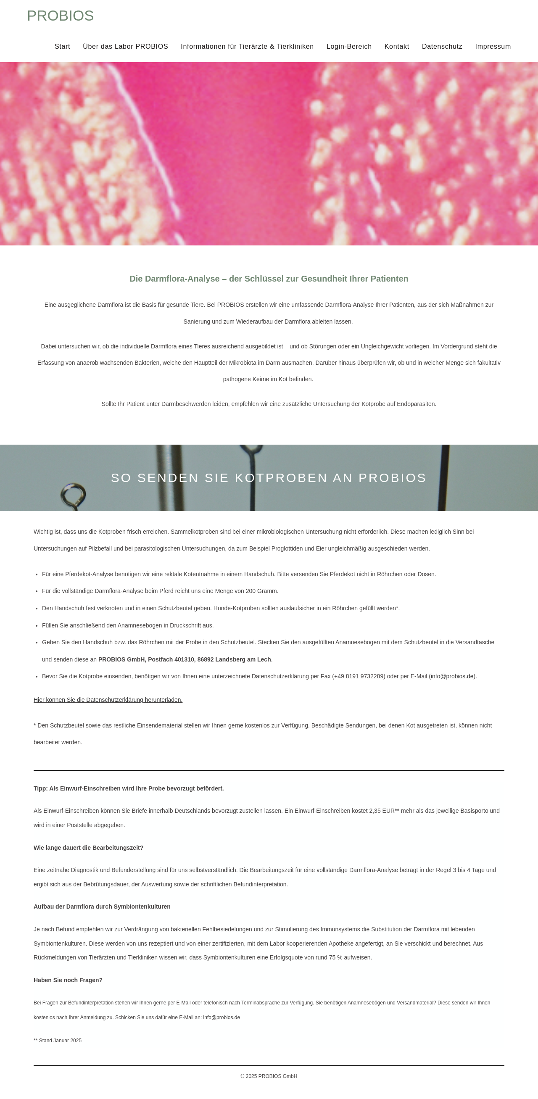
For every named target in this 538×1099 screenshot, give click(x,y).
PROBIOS (60, 15)
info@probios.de (452, 676)
